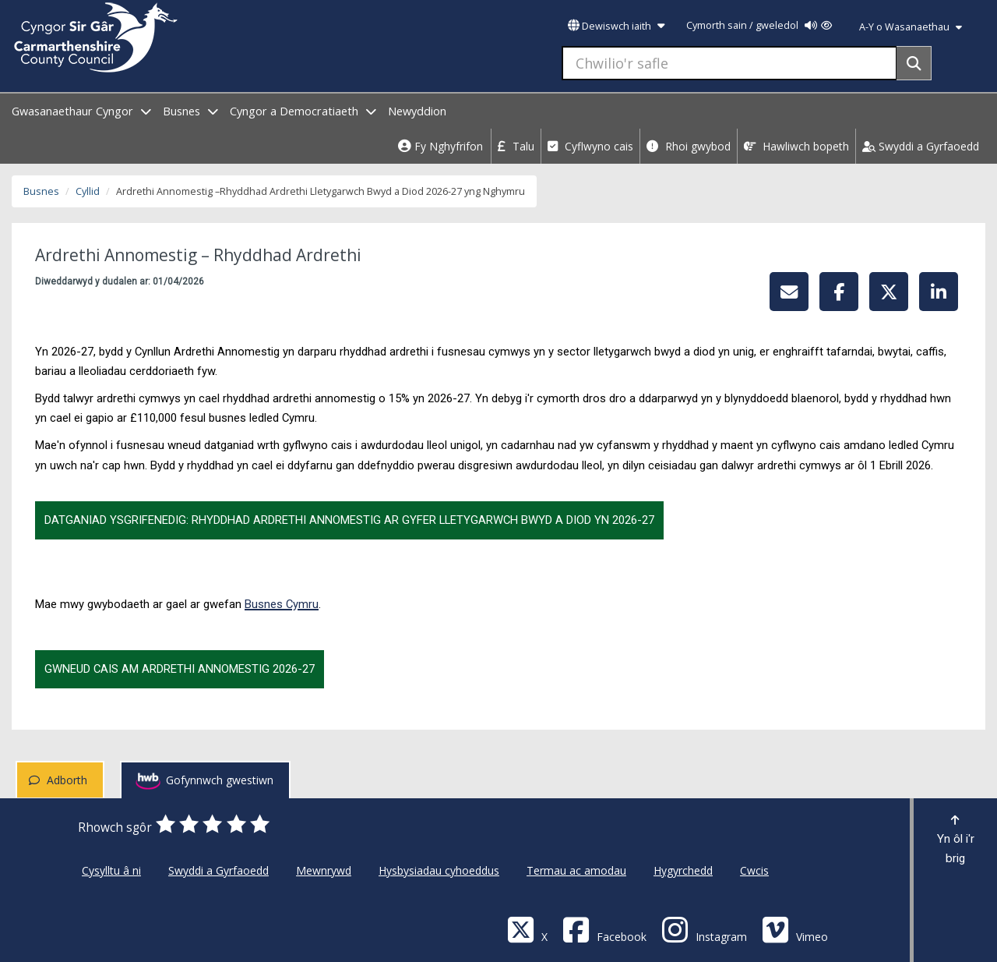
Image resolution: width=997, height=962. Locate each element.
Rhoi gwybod (688, 146)
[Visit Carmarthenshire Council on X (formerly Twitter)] (527, 928)
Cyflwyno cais (590, 146)
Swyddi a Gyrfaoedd (920, 146)
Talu (516, 146)
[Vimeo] (795, 928)
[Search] (914, 63)
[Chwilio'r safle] (729, 63)
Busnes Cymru (282, 604)
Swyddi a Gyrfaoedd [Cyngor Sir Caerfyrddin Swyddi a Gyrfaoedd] (218, 870)
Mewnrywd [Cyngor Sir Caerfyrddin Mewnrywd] (323, 870)
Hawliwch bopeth (796, 146)
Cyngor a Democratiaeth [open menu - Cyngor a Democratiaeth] (303, 111)
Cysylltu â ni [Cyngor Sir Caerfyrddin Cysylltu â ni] (111, 870)
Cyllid (88, 191)
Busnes (41, 191)
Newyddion (417, 111)
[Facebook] (604, 928)
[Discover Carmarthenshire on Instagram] (704, 928)
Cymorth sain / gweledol (759, 25)
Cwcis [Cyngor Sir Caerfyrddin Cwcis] (754, 870)
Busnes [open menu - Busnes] (190, 111)
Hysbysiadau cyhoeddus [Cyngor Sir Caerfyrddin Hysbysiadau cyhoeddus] (439, 870)
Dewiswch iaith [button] (616, 26)
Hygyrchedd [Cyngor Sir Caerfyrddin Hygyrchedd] (683, 870)
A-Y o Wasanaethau (910, 27)
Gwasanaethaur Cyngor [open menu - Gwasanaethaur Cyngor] (81, 111)
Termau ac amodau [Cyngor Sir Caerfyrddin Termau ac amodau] (576, 870)
